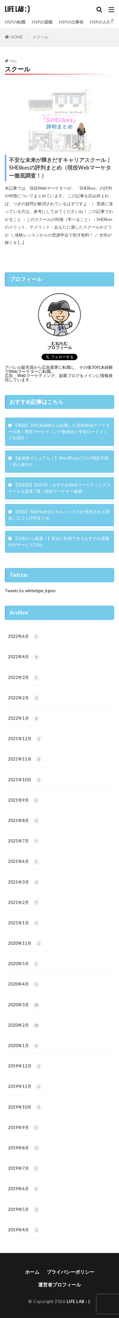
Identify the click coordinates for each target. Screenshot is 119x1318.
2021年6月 (23, 861)
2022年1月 (23, 718)
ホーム (32, 1272)
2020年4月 (23, 984)
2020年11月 (25, 943)
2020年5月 (23, 964)
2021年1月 (23, 923)
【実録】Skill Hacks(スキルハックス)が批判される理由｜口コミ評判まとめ (59, 515)
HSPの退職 (42, 22)
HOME (16, 37)
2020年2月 (23, 1025)
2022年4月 (23, 657)
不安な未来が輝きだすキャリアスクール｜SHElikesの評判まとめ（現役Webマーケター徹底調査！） (60, 168)
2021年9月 (23, 800)
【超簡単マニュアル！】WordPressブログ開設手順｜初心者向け (58, 461)
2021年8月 (23, 821)
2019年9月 (23, 1128)
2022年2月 (23, 698)
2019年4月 (23, 1230)
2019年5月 (23, 1209)
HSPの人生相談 (104, 22)
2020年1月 (23, 1046)
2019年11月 (25, 1086)
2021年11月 (25, 759)
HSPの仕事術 (71, 22)
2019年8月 (23, 1148)
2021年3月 (23, 882)
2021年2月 (23, 902)
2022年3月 (23, 677)
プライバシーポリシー (70, 1272)
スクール (40, 37)
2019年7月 (23, 1168)
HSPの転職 (15, 22)
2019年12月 (25, 1066)
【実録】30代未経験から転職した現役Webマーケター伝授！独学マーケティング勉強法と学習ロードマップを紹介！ (59, 432)
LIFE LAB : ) (17, 9)
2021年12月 (25, 739)
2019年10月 (25, 1107)
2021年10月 (25, 780)
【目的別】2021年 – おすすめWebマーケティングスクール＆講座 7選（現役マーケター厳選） (59, 488)
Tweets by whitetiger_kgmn (30, 590)
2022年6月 (23, 636)
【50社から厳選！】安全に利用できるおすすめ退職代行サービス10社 (58, 541)
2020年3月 (23, 1005)
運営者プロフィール (59, 1284)
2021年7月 (23, 841)
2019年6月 (23, 1189)
